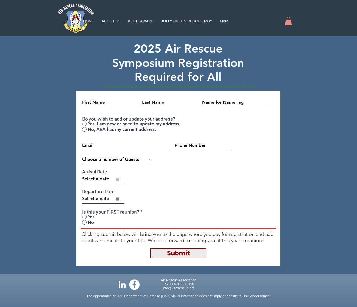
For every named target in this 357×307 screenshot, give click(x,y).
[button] (288, 21)
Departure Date (98, 191)
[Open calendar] (117, 179)
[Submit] (178, 253)
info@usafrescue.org (178, 288)
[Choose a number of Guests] (119, 159)
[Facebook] (134, 284)
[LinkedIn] (122, 284)
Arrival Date (94, 171)
